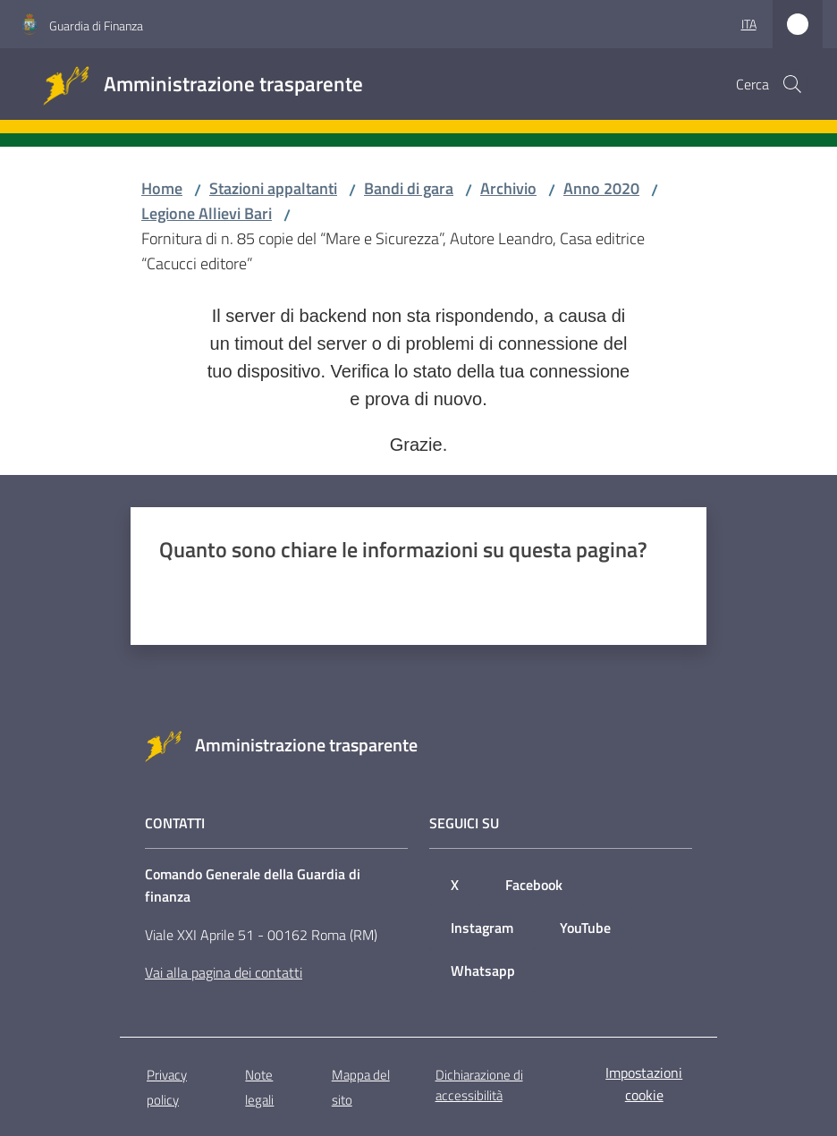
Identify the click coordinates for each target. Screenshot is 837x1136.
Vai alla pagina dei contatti (223, 972)
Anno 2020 (601, 188)
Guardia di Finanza (96, 25)
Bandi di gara (408, 188)
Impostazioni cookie (643, 1084)
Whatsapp (483, 970)
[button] (792, 84)
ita (749, 23)
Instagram (482, 927)
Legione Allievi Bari (206, 213)
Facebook (533, 884)
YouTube (585, 927)
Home (161, 188)
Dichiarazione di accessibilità (479, 1085)
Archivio (508, 188)
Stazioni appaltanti (273, 188)
